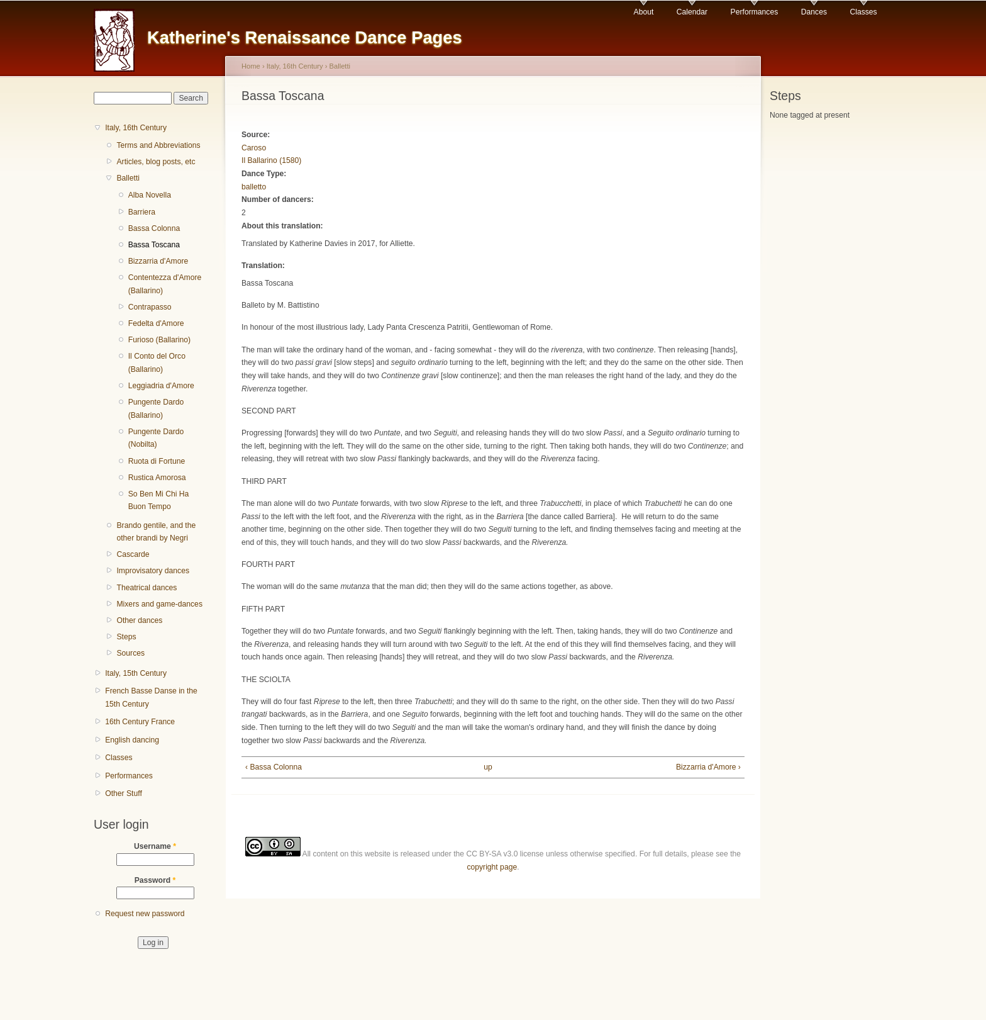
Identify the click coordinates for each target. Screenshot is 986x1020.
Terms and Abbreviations (158, 145)
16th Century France (140, 721)
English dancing (132, 740)
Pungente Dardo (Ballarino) (156, 409)
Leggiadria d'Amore (161, 385)
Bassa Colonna (154, 228)
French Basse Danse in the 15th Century (151, 698)
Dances (814, 12)
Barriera (141, 212)
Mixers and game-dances (159, 604)
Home (250, 66)
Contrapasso (150, 307)
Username (155, 846)
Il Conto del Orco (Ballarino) (157, 363)
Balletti (128, 178)
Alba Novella (149, 195)
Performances (754, 12)
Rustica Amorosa (157, 477)
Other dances (139, 620)
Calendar (692, 12)
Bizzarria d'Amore (158, 261)
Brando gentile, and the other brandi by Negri (156, 532)
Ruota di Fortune (157, 461)
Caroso (253, 147)
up (488, 767)
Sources (130, 653)
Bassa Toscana (154, 244)
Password (155, 880)
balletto (253, 186)
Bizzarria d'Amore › (708, 767)
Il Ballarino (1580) (271, 160)
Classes (863, 12)
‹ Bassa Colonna (273, 767)
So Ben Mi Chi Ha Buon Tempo (158, 501)
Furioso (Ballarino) (159, 339)
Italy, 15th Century (136, 673)
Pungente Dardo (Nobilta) (156, 438)
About (644, 12)
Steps (126, 636)
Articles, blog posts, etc (155, 161)
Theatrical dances (146, 587)
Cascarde (132, 554)
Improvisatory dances (152, 570)
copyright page (492, 867)
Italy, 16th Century (136, 127)
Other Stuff (123, 793)
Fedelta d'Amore (156, 323)
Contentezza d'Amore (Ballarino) (165, 284)
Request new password (144, 913)
